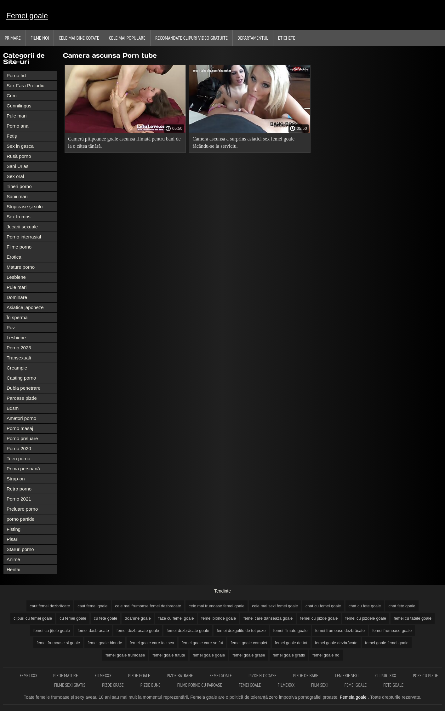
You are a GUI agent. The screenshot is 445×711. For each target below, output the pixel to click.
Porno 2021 (19, 499)
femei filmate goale (290, 630)
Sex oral (15, 176)
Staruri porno (20, 549)
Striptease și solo (25, 206)
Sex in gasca (20, 146)
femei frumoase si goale (58, 642)
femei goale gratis (289, 655)
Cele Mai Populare (127, 38)
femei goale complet (249, 642)
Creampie (17, 367)
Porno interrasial (24, 236)
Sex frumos (19, 216)
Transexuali (19, 357)
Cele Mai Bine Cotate (79, 38)
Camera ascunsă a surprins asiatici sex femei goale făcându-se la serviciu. (243, 142)
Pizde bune (151, 685)
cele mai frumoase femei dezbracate (148, 606)
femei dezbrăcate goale (188, 630)
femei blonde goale (218, 618)
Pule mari (16, 115)
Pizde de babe (306, 676)
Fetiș (12, 136)
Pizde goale (139, 676)
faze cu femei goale (176, 618)
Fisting (13, 529)
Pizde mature (66, 676)
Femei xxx (28, 676)
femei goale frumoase (125, 655)
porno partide (20, 519)
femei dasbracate (93, 630)
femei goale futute (168, 655)
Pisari (13, 539)
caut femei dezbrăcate (50, 606)
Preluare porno (22, 509)
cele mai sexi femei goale (275, 606)
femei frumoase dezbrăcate (340, 630)
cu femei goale (73, 618)
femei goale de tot (291, 642)
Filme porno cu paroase (200, 685)
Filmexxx (103, 676)
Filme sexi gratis (70, 685)
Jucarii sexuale (22, 226)
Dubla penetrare (24, 388)
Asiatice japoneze (25, 307)
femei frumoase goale (392, 630)
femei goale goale (209, 655)
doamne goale (138, 618)
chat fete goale (401, 606)
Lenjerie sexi (347, 676)
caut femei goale (92, 606)
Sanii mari (17, 196)
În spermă (17, 317)
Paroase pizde (22, 398)
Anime (13, 559)
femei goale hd (325, 655)
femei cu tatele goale (412, 618)
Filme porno (19, 246)
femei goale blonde (105, 642)
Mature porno (21, 267)
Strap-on (16, 478)
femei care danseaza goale (268, 618)
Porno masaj (20, 428)
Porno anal (18, 126)
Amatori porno (21, 418)
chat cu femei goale (323, 606)
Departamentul (252, 38)
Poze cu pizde (425, 676)
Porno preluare (22, 438)
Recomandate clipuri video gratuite (191, 38)
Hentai (13, 569)
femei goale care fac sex (152, 642)
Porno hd (16, 75)
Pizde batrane (180, 676)
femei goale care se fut (202, 642)
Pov (11, 327)
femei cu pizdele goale (365, 618)
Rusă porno (19, 156)
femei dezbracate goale (138, 630)
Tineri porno (19, 186)
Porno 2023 (19, 347)
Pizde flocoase (262, 676)
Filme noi (40, 38)
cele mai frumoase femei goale (216, 606)
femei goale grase (248, 655)
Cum (12, 95)
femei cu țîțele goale (51, 630)
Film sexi (320, 685)
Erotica (14, 257)
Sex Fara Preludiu (25, 85)
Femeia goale (354, 697)
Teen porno (18, 458)
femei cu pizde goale (319, 618)
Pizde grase (113, 685)
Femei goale (27, 15)
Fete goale (393, 685)
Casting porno (21, 378)
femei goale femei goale (386, 642)
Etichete (286, 38)
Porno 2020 (19, 448)
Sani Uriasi (18, 166)
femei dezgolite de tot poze (241, 630)
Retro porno (19, 488)
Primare (13, 38)
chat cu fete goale (365, 606)
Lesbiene (16, 277)
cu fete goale (105, 618)
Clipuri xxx (386, 676)
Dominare (17, 297)
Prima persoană (23, 468)
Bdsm (13, 408)
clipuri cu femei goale (33, 618)
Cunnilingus (19, 105)
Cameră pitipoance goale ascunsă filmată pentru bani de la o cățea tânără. (124, 142)
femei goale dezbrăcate (336, 642)
